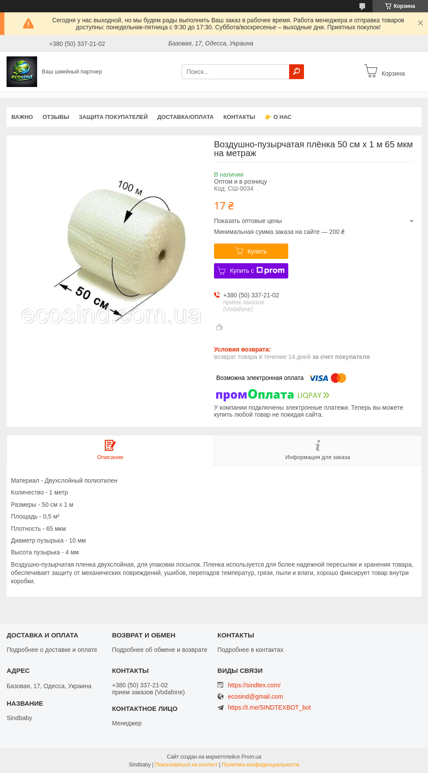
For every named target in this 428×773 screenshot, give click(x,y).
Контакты (239, 117)
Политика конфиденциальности (260, 765)
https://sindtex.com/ (254, 685)
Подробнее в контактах (250, 649)
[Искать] (296, 71)
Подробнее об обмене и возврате (159, 649)
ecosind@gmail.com (255, 696)
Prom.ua (251, 757)
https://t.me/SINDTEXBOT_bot (269, 707)
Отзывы (55, 117)
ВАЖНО (22, 117)
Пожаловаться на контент (186, 765)
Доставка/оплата (185, 117)
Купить (257, 251)
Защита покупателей (113, 117)
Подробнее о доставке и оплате (52, 649)
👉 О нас (278, 117)
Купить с (257, 271)
